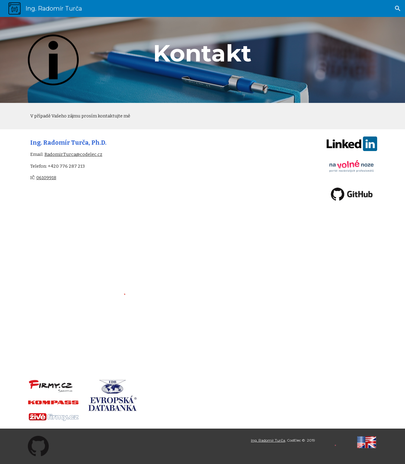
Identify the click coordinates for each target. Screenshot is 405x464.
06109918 (46, 177)
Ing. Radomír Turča (268, 440)
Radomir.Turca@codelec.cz (73, 154)
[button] (397, 8)
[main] (202, 53)
